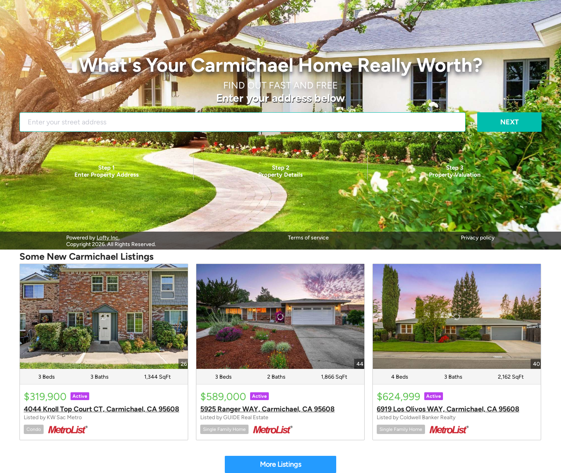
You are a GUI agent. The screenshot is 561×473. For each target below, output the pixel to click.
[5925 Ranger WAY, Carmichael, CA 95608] (280, 316)
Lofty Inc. (108, 237)
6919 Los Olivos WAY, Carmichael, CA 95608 (448, 409)
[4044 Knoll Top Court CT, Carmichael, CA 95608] (104, 316)
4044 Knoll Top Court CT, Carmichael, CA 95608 (101, 409)
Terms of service (308, 237)
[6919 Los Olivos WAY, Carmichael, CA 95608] (457, 316)
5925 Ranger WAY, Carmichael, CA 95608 (267, 409)
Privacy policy (478, 237)
